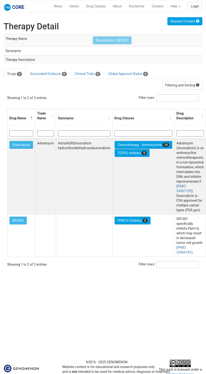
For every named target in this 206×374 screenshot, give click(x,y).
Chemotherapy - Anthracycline (143, 145)
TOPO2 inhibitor (132, 153)
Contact (157, 6)
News (58, 6)
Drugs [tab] (14, 74)
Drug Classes (96, 6)
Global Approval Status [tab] (128, 74)
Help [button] (175, 6)
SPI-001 (18, 220)
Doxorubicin (21, 145)
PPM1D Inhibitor (133, 220)
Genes (74, 6)
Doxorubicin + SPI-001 (112, 40)
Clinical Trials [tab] (87, 74)
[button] (31, 118)
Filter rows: (147, 98)
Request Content (184, 21)
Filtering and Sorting (182, 85)
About (117, 6)
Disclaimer (136, 6)
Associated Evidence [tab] (48, 74)
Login (195, 6)
